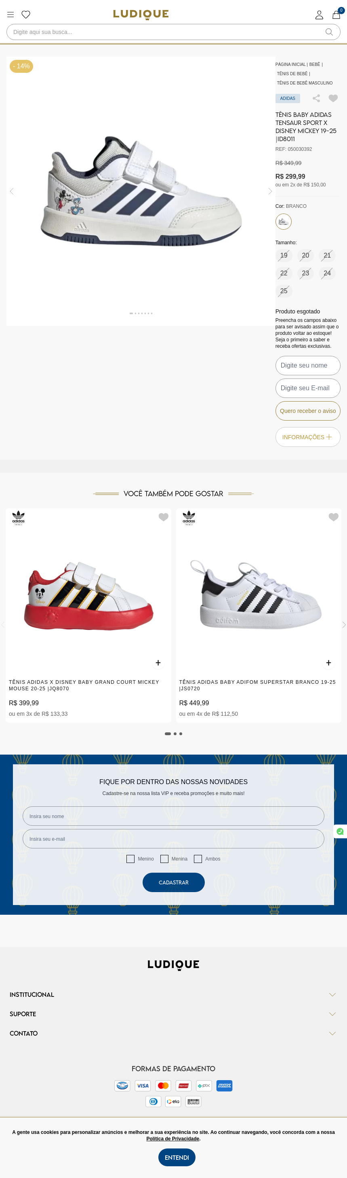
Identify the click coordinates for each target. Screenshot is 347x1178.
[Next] (344, 625)
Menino (146, 859)
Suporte (173, 1014)
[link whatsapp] (340, 831)
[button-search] (329, 31)
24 (327, 273)
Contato (173, 1033)
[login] (319, 14)
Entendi (177, 1157)
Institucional (173, 994)
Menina (179, 859)
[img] (270, 191)
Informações (308, 437)
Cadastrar (174, 882)
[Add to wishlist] (333, 98)
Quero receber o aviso (308, 411)
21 (327, 255)
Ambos (212, 859)
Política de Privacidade (172, 1139)
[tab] (168, 733)
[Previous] (3, 625)
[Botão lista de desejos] (26, 14)
